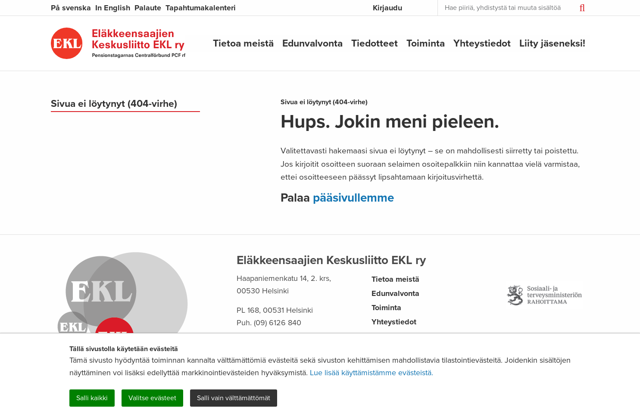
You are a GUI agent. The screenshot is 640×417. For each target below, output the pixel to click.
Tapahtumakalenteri (200, 7)
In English (112, 7)
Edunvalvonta (312, 43)
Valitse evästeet (152, 398)
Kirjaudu (387, 7)
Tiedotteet (374, 43)
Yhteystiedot (482, 43)
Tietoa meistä (243, 43)
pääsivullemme (353, 197)
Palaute (147, 7)
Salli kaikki (92, 398)
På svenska (71, 7)
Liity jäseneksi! (552, 43)
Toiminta (425, 43)
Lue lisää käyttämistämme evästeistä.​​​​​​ (371, 372)
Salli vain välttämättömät (233, 398)
